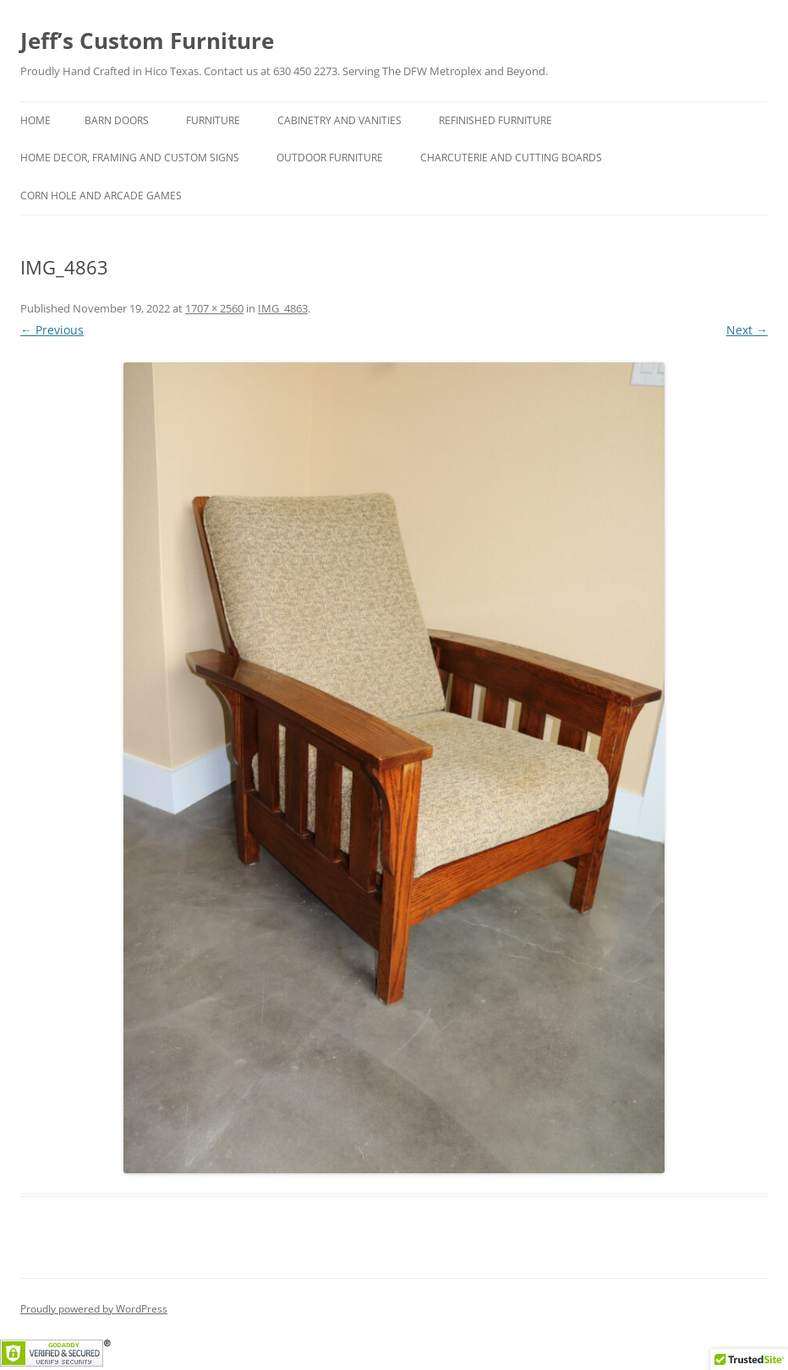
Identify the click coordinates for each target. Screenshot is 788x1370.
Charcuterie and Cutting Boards (511, 157)
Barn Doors (117, 120)
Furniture (213, 120)
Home (35, 120)
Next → (747, 330)
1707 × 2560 (214, 308)
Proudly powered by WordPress (93, 1309)
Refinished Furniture (495, 120)
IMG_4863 (283, 308)
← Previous (52, 330)
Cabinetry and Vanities (339, 120)
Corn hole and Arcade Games (101, 195)
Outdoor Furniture (329, 157)
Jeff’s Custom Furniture (147, 40)
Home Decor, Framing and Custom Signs (129, 157)
